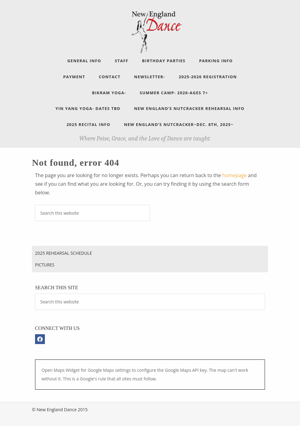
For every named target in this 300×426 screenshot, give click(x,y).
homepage (234, 175)
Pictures (44, 265)
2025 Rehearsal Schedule (63, 253)
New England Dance (156, 31)
